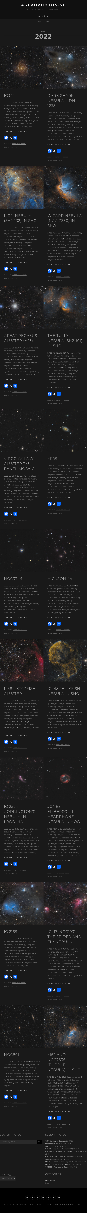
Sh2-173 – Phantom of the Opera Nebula (61, 1162)
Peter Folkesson (19, 144)
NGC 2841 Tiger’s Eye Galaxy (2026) (59, 1149)
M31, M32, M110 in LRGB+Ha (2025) (58, 1164)
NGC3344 (13, 578)
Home (40, 22)
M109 (52, 458)
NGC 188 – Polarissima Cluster (57, 1167)
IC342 (9, 95)
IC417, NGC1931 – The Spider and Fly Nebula (64, 936)
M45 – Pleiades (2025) (53, 1159)
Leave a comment (11, 147)
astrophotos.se (43, 5)
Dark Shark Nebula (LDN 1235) (61, 100)
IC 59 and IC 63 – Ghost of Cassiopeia (59, 1157)
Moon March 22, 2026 (53, 1144)
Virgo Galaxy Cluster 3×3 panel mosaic (19, 463)
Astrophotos (50, 1180)
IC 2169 (10, 931)
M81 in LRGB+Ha (51, 1146)
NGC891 (11, 1054)
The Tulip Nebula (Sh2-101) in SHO (64, 340)
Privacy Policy (74, 1204)
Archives (6, 1175)
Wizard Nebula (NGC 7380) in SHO (64, 220)
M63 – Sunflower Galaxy (54, 1141)
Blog (47, 1183)
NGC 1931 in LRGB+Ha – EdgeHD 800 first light (63, 1151)
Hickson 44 (59, 578)
